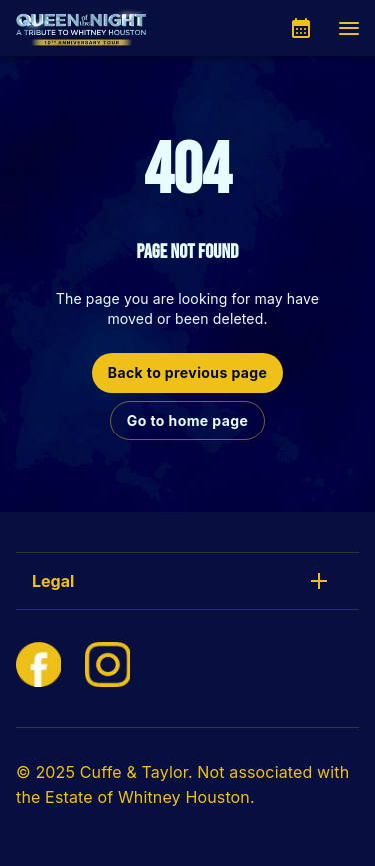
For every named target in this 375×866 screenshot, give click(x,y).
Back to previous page (188, 372)
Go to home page (187, 420)
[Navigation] (349, 28)
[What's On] (301, 28)
